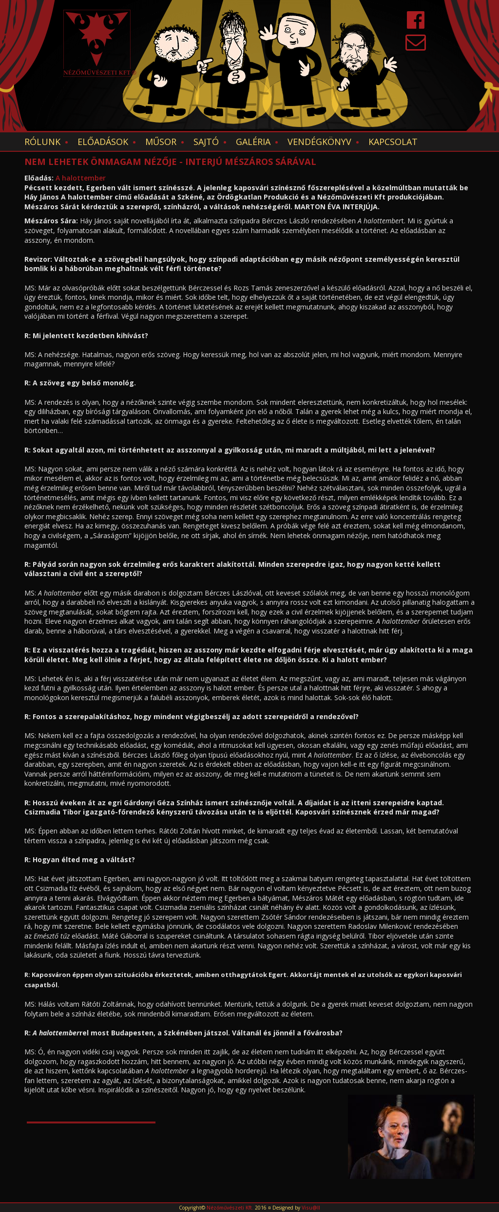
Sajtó (206, 141)
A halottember (81, 177)
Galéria (253, 141)
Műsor (160, 141)
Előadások (102, 141)
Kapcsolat (393, 141)
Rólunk (42, 141)
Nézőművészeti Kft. (230, 1207)
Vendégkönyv (319, 141)
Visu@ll (311, 1207)
